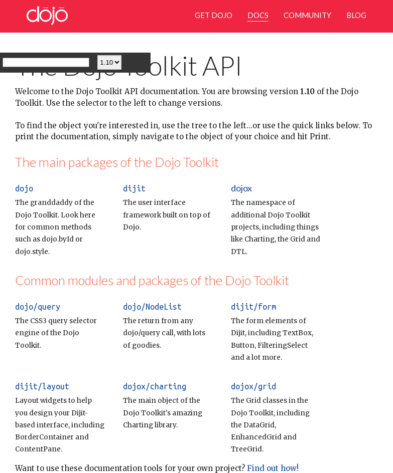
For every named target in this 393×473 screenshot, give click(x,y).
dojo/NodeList (152, 306)
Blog (356, 15)
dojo (24, 188)
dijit (134, 188)
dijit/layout (42, 386)
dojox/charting (154, 386)
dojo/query (37, 306)
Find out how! (272, 468)
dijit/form (253, 306)
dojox (241, 187)
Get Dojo (213, 15)
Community (307, 15)
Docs (258, 15)
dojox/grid (253, 386)
